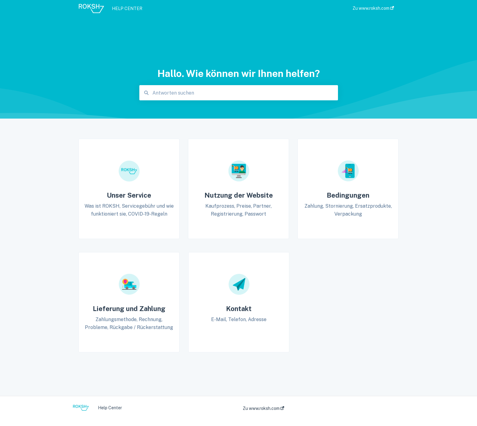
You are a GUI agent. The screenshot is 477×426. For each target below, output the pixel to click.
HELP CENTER (127, 8)
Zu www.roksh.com (263, 408)
